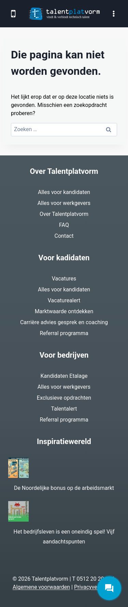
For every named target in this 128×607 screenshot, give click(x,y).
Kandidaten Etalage (64, 376)
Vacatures (64, 278)
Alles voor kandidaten (64, 192)
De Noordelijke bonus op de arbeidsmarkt (64, 488)
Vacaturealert (64, 300)
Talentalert (64, 408)
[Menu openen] (113, 13)
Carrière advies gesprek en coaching (64, 322)
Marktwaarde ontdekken (64, 311)
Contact (64, 236)
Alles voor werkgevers (64, 203)
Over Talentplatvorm (64, 214)
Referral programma (64, 333)
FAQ (64, 225)
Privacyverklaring (94, 587)
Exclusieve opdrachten (64, 398)
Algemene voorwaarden (41, 587)
